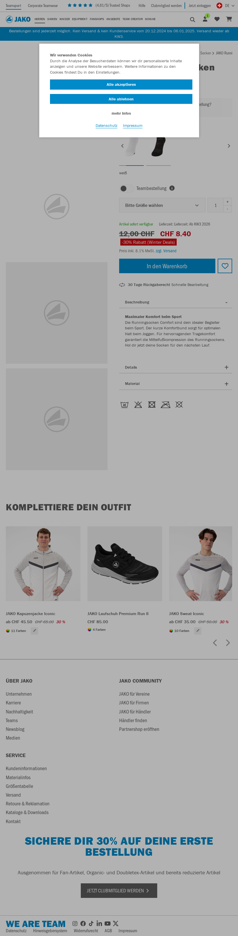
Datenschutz (106, 125)
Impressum (132, 125)
